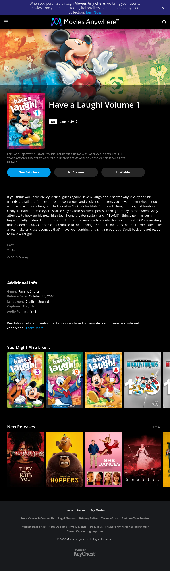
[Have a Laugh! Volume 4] (103, 380)
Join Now (94, 12)
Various (12, 249)
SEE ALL (158, 427)
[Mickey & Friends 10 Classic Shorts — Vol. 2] (142, 380)
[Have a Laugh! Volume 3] (25, 380)
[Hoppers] (64, 459)
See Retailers (29, 172)
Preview (76, 172)
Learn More (34, 328)
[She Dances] (103, 459)
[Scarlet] (142, 459)
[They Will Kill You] (25, 459)
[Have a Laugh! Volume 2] (64, 380)
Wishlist (123, 172)
